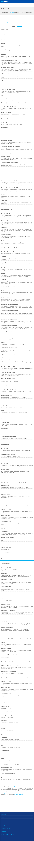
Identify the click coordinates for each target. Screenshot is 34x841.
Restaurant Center (5, 820)
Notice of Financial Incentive (7, 834)
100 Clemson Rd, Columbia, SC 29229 (8, 16)
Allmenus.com (17, 786)
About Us (3, 814)
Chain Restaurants (5, 825)
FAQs (2, 817)
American (3, 22)
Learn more (11, 12)
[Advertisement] (17, 803)
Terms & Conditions (5, 828)
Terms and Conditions (18, 794)
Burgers (7, 22)
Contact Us (3, 822)
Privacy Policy (4, 831)
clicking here (4, 793)
